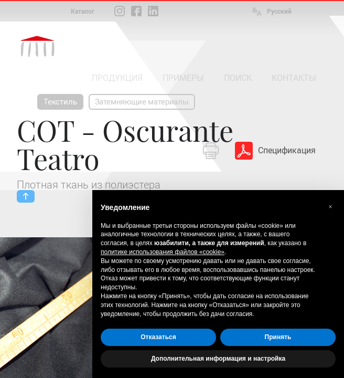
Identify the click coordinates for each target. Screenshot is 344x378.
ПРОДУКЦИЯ (117, 78)
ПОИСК (238, 78)
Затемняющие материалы (142, 102)
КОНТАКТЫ (294, 78)
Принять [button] (278, 337)
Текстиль (60, 102)
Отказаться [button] (158, 337)
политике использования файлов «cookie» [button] (162, 252)
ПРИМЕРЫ (183, 78)
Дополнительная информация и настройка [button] (218, 358)
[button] (330, 206)
